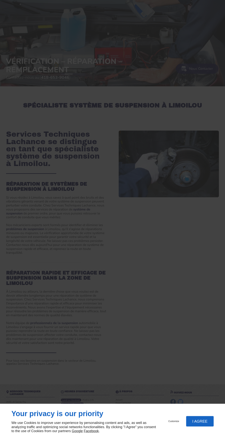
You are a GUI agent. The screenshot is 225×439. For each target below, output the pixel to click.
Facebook (91, 431)
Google (77, 431)
